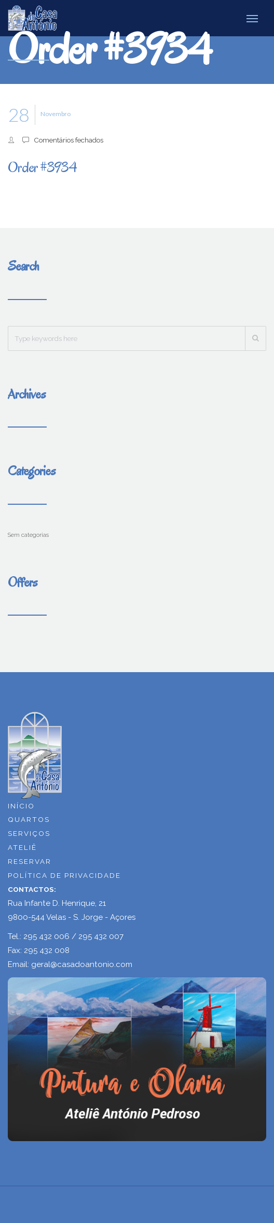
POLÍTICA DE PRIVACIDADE (64, 875)
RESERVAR (29, 861)
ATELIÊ (22, 847)
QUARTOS (29, 819)
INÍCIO (21, 806)
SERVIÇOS (29, 833)
